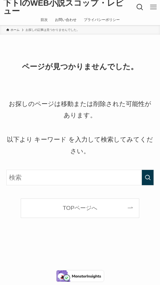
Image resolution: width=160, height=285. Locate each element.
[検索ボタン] (139, 7)
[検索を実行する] (148, 178)
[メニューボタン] (153, 7)
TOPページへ (80, 208)
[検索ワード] (79, 178)
